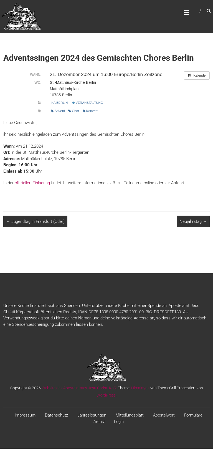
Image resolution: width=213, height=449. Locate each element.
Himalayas (140, 388)
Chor (73, 111)
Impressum (25, 415)
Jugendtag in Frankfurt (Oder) (35, 221)
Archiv (99, 421)
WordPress (106, 395)
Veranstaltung (87, 103)
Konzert (90, 111)
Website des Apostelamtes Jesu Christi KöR (79, 388)
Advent (58, 111)
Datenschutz (56, 415)
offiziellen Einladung (32, 183)
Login (119, 421)
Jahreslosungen (91, 415)
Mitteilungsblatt (130, 415)
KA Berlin (59, 103)
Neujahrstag (193, 221)
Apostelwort (164, 415)
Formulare (193, 415)
